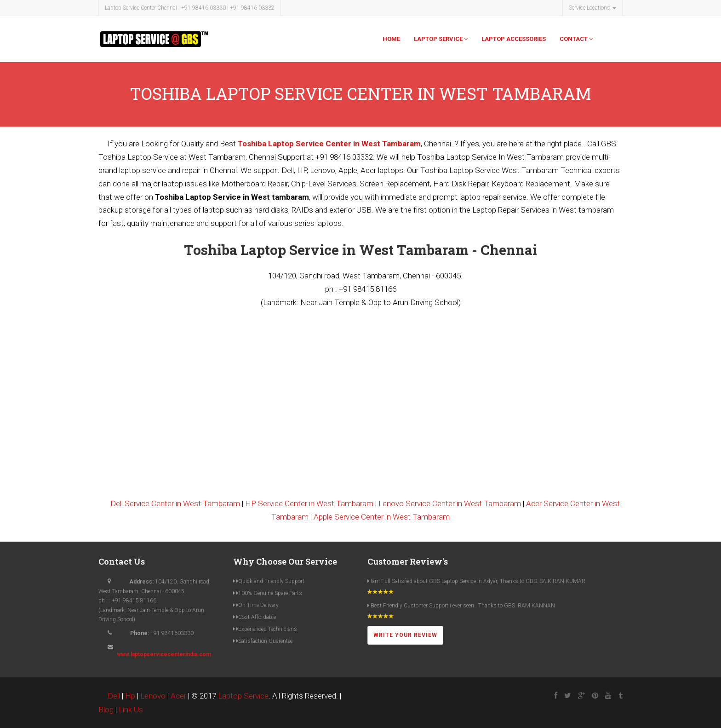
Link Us (131, 709)
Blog (106, 709)
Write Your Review (405, 635)
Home (391, 38)
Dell (114, 695)
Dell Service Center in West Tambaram (175, 503)
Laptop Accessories (513, 38)
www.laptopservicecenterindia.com (164, 654)
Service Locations (592, 8)
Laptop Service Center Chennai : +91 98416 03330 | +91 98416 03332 (190, 8)
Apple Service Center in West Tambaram (382, 516)
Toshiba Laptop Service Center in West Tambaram (329, 143)
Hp (130, 695)
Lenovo (153, 695)
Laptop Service (441, 38)
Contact (576, 38)
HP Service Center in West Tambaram (309, 503)
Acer (178, 695)
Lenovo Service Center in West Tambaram (449, 503)
